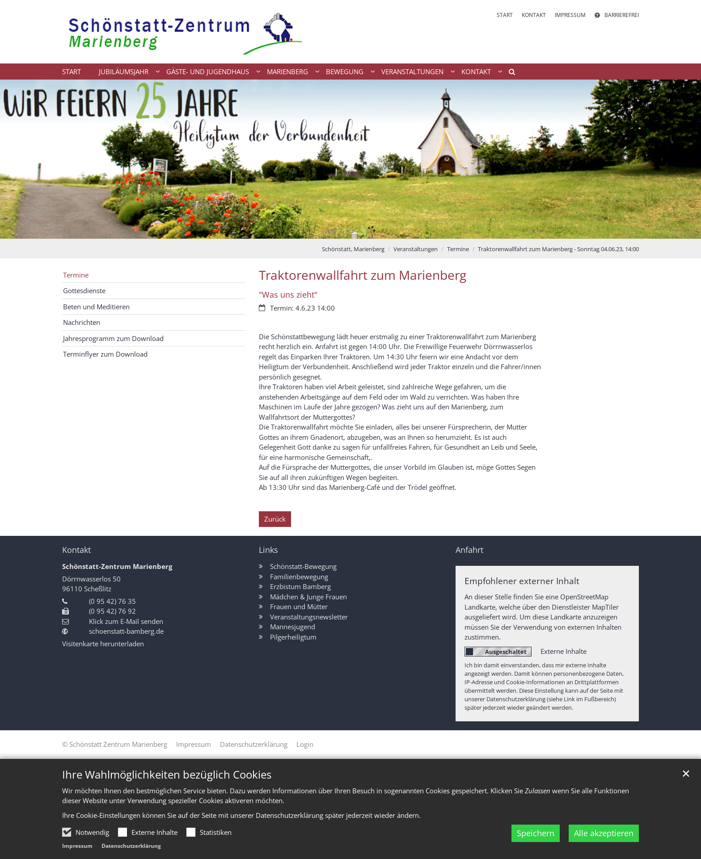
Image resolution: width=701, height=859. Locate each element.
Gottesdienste (84, 290)
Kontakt (76, 550)
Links (268, 550)
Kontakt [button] (476, 71)
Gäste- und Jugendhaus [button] (207, 71)
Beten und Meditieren (96, 306)
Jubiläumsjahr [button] (123, 71)
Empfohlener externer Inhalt (522, 580)
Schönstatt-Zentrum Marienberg (117, 566)
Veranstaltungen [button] (412, 71)
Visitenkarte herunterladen (103, 643)
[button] (509, 73)
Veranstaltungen (415, 249)
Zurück (275, 518)
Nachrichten (81, 322)
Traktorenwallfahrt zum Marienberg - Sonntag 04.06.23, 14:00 (558, 249)
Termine (458, 249)
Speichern (535, 847)
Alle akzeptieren (603, 847)
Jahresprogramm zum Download (113, 338)
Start (71, 71)
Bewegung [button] (344, 71)
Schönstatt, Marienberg (353, 249)
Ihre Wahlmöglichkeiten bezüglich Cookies (166, 788)
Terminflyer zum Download (105, 353)
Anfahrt (469, 550)
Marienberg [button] (287, 71)
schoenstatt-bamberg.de (126, 631)
